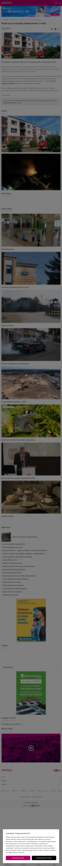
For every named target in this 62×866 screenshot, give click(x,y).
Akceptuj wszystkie (18, 858)
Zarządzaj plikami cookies (44, 858)
